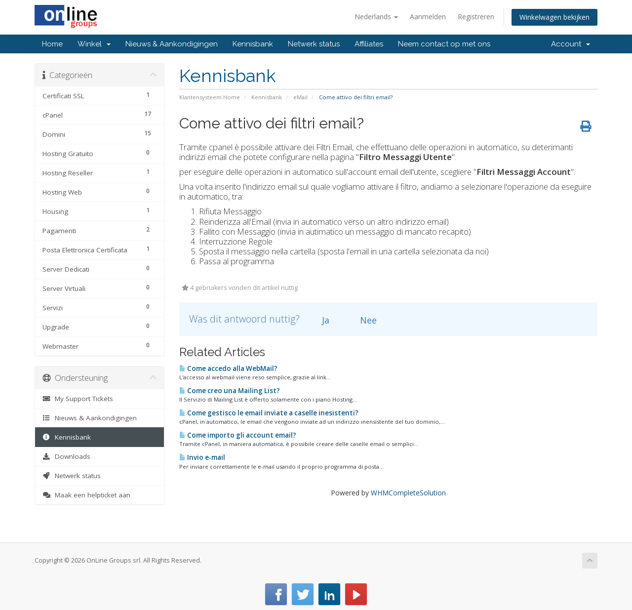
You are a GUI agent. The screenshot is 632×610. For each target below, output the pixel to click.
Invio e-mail (202, 457)
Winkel (94, 44)
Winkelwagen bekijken (554, 17)
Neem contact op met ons (444, 44)
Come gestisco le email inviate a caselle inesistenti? (268, 412)
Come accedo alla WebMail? (228, 368)
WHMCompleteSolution (408, 492)
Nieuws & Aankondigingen (171, 44)
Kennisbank (253, 44)
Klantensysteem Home (209, 97)
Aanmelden (428, 16)
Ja (320, 320)
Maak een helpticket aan (86, 494)
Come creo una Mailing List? (229, 390)
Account (570, 44)
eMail (300, 97)
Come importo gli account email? (237, 435)
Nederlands (376, 16)
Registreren (476, 16)
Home (52, 44)
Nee (363, 320)
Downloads (66, 456)
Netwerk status (314, 44)
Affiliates (369, 44)
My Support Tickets (77, 398)
